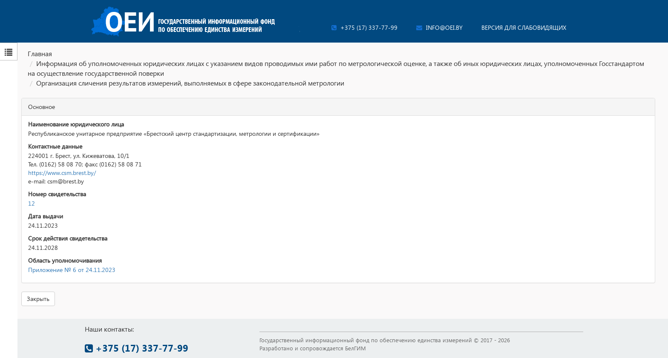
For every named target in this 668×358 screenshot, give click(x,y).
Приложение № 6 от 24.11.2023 (71, 270)
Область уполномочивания (65, 260)
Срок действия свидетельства (67, 238)
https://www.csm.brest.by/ (62, 173)
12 (31, 203)
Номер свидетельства (57, 194)
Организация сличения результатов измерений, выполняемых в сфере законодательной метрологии (190, 82)
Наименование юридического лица (76, 124)
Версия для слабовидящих (523, 27)
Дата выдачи (45, 216)
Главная (40, 53)
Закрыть (38, 299)
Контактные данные (55, 146)
